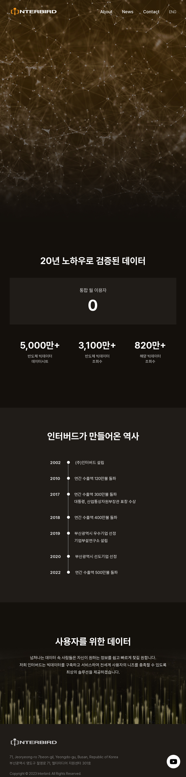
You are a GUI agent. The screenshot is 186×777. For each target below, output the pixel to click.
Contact (151, 11)
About (106, 11)
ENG (172, 12)
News (127, 11)
